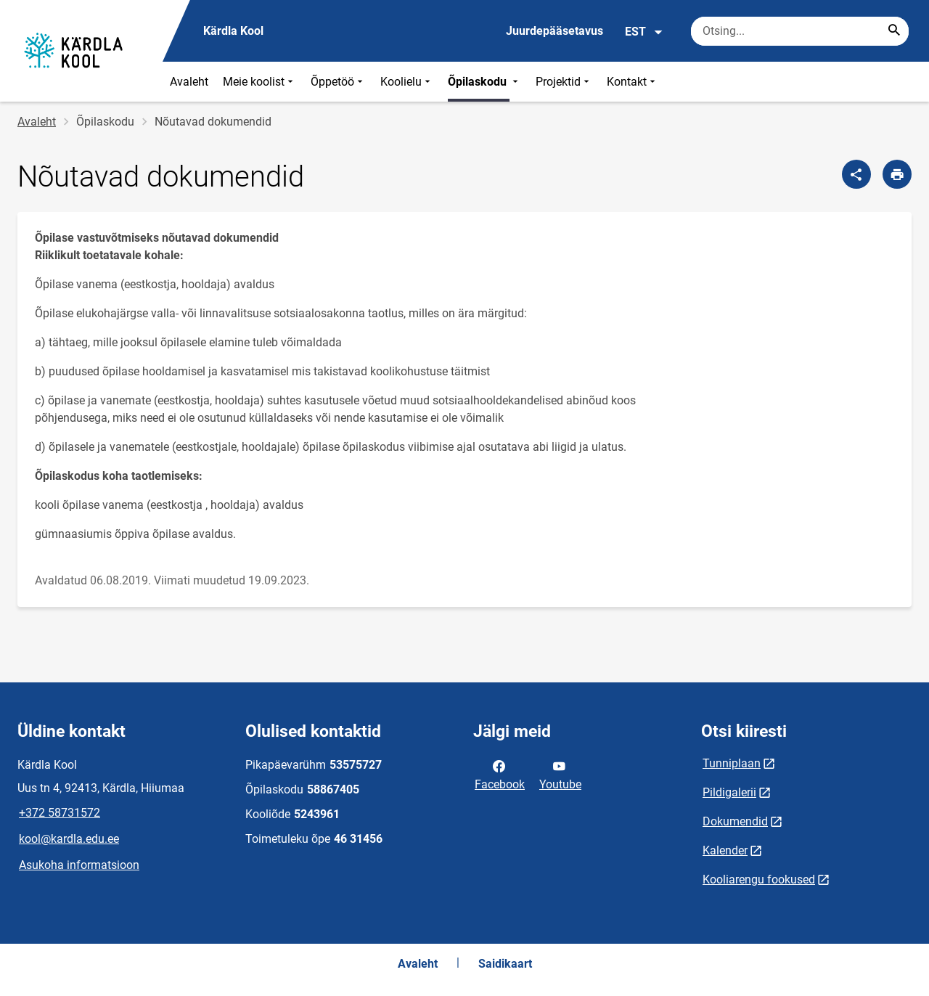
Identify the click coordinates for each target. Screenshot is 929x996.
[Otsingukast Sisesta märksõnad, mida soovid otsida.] (800, 31)
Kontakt (632, 82)
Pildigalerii (729, 792)
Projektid (564, 82)
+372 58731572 (59, 813)
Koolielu (406, 82)
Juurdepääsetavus (554, 31)
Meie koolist (259, 82)
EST (644, 32)
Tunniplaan (732, 763)
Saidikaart (505, 964)
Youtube (560, 773)
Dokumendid (735, 821)
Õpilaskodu (484, 82)
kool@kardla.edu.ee (69, 839)
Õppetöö (338, 82)
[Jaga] (856, 174)
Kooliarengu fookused (759, 879)
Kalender (725, 850)
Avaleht (189, 82)
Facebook (500, 773)
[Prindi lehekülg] (897, 174)
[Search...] (894, 31)
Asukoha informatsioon (79, 865)
